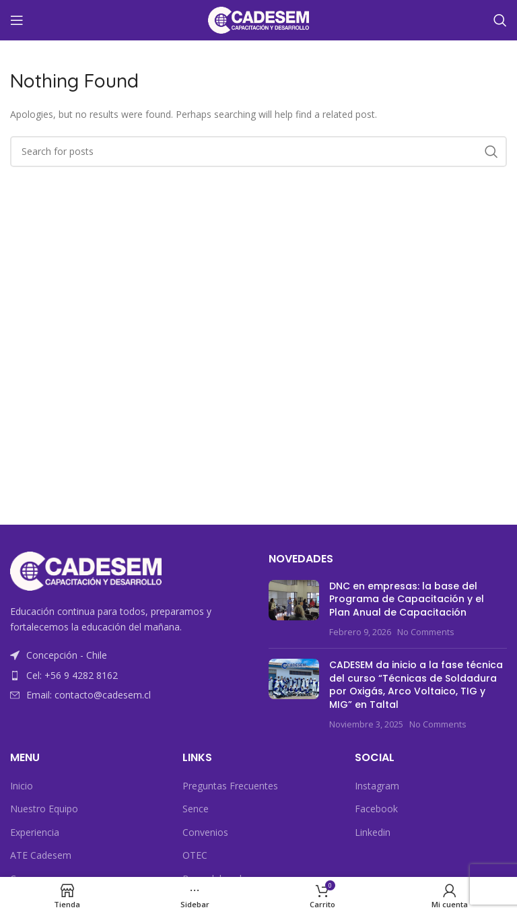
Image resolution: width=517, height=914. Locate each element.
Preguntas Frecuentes (230, 785)
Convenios (205, 832)
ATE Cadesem (40, 855)
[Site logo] (258, 19)
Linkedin (372, 832)
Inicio (21, 785)
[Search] (500, 20)
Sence (195, 808)
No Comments (425, 632)
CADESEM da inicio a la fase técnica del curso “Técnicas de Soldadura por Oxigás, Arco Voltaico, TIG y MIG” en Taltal (416, 684)
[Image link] (86, 570)
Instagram (377, 785)
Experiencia (34, 832)
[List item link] (129, 675)
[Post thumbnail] (294, 609)
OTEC (194, 855)
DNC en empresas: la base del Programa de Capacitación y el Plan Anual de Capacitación (406, 599)
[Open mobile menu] (16, 20)
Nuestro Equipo (44, 808)
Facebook (376, 808)
